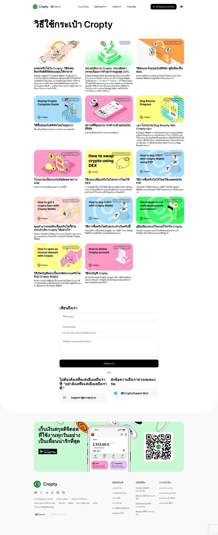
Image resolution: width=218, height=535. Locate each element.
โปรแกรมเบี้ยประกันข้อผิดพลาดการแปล (55, 182)
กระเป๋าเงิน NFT (166, 503)
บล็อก (95, 503)
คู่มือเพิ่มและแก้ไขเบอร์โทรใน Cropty (159, 227)
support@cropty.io (83, 399)
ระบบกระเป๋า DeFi (167, 498)
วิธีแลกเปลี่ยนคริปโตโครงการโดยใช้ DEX (107, 182)
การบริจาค (117, 503)
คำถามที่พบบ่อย (83, 503)
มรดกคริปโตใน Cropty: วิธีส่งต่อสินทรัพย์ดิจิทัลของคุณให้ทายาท (54, 71)
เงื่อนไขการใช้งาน (79, 499)
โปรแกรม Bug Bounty (44, 507)
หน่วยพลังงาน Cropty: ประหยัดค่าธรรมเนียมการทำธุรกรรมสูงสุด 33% (107, 71)
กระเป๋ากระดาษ (165, 488)
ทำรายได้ (116, 498)
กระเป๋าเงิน (117, 488)
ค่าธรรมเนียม (62, 499)
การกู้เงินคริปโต (119, 493)
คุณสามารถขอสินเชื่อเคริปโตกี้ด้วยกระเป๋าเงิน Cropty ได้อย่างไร (55, 229)
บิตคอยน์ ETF (118, 513)
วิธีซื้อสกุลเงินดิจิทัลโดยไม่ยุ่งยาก (53, 126)
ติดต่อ (70, 503)
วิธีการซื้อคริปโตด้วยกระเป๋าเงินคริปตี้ (107, 227)
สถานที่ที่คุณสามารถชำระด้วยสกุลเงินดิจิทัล (108, 128)
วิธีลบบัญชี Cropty (96, 274)
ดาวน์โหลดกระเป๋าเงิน (43, 499)
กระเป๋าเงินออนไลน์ (167, 493)
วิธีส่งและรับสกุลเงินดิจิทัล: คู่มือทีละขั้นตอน (159, 71)
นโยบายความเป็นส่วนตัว (44, 503)
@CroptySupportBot (134, 394)
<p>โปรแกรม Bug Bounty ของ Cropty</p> (155, 128)
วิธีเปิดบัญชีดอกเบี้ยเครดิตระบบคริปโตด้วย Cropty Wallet (57, 276)
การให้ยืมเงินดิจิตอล (120, 508)
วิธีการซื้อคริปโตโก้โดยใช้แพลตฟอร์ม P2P (159, 182)
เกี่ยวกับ (62, 503)
